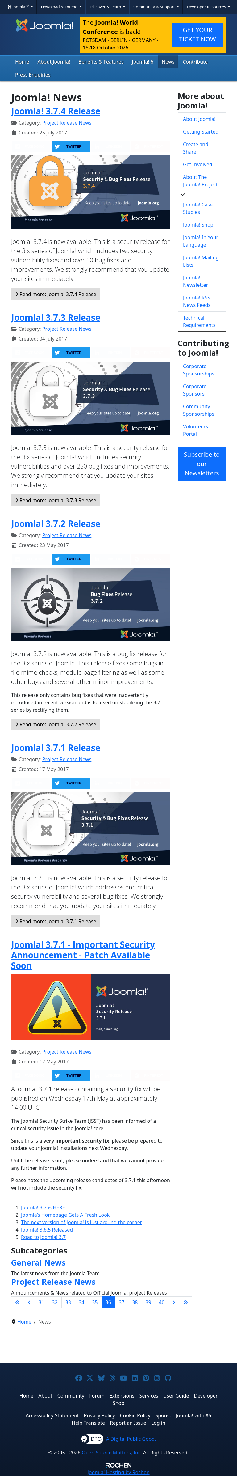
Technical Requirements (199, 321)
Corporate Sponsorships (198, 370)
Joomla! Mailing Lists (201, 261)
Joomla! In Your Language (200, 241)
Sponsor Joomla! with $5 (183, 1415)
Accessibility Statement (52, 1415)
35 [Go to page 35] (95, 1302)
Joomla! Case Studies (198, 208)
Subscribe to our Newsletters (202, 463)
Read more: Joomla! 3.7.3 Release (55, 500)
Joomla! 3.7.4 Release (55, 111)
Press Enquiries (33, 74)
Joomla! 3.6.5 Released (47, 1229)
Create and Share (195, 148)
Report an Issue (128, 1422)
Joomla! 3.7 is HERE (43, 1207)
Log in (158, 1422)
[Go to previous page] (29, 1302)
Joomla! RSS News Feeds (196, 301)
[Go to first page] (17, 1302)
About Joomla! (54, 61)
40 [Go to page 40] (161, 1302)
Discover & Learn (106, 7)
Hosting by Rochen (118, 1472)
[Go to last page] (185, 1302)
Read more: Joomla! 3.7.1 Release (55, 921)
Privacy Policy (99, 1415)
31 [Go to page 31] (41, 1302)
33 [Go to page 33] (68, 1302)
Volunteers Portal (195, 430)
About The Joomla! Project (200, 181)
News (168, 61)
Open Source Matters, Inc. (112, 1452)
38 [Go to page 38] (135, 1302)
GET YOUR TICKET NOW (197, 34)
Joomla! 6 (142, 61)
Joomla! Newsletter (195, 281)
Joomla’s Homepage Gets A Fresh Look (65, 1214)
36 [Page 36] (108, 1302)
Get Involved (197, 164)
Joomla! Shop (198, 224)
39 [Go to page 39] (148, 1302)
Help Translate (88, 1422)
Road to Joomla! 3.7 (43, 1237)
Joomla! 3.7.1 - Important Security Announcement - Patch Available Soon (83, 955)
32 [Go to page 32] (54, 1302)
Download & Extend (60, 7)
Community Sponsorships (198, 410)
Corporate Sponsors (194, 390)
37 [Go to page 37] (121, 1302)
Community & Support (154, 7)
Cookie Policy (135, 1415)
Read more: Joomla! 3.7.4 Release (55, 294)
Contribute (195, 61)
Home (22, 61)
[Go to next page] (173, 1302)
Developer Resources (207, 7)
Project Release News (66, 122)
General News (38, 1262)
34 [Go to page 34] (81, 1302)
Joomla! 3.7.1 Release (55, 747)
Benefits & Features (100, 61)
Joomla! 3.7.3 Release (55, 317)
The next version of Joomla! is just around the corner (81, 1222)
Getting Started (200, 131)
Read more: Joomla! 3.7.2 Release (55, 724)
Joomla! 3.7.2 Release (55, 523)
